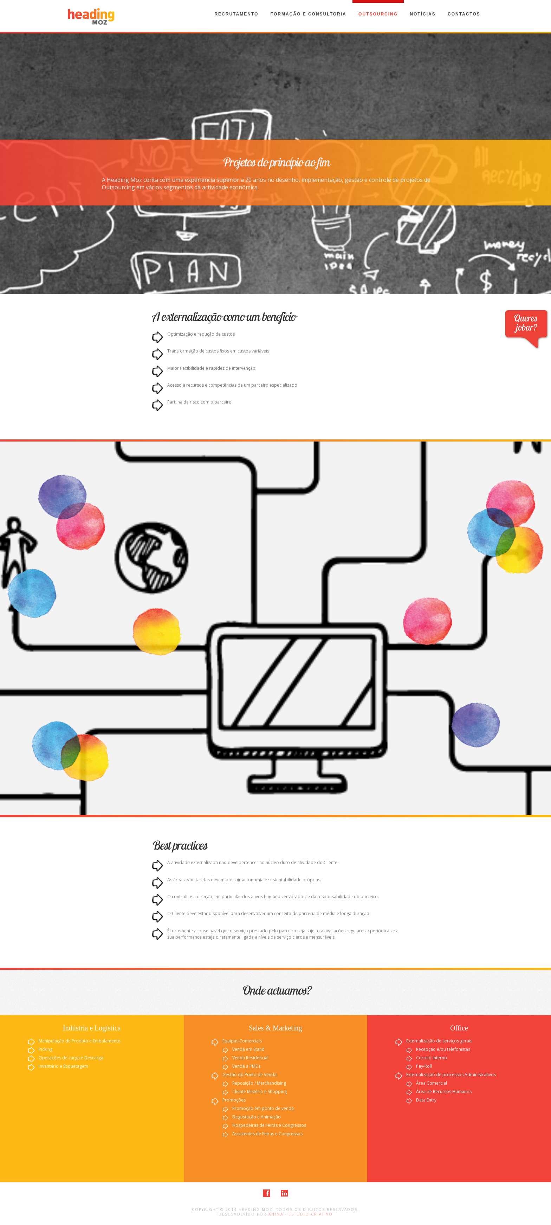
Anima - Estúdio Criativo (300, 1214)
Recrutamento (236, 14)
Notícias (422, 14)
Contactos (464, 14)
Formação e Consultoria (308, 14)
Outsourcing (378, 14)
